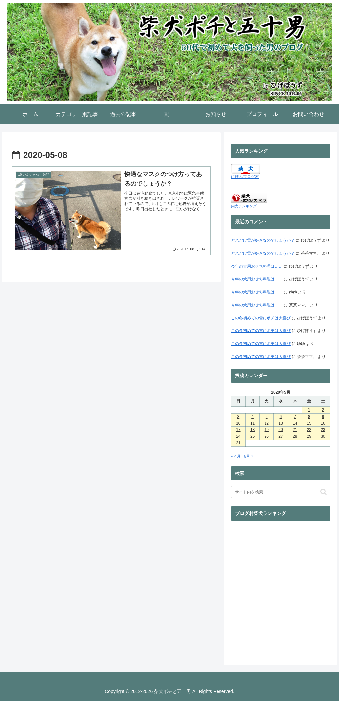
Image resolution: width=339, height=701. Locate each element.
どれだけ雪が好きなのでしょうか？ (263, 240)
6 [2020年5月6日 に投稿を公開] (281, 416)
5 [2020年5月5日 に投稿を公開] (267, 416)
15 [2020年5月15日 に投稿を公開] (309, 423)
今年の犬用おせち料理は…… (257, 266)
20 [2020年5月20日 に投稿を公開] (280, 429)
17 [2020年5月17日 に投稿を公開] (238, 429)
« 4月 (236, 456)
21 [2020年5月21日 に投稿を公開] (295, 429)
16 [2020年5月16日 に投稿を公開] (323, 423)
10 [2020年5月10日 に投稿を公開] (238, 423)
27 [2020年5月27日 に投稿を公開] (280, 436)
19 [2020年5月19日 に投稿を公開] (267, 429)
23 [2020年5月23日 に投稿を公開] (323, 429)
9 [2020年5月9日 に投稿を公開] (323, 416)
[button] (323, 492)
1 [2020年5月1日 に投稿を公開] (309, 409)
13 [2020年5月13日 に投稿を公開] (280, 423)
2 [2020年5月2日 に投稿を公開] (323, 409)
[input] (280, 492)
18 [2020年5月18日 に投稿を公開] (252, 429)
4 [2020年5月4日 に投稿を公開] (252, 416)
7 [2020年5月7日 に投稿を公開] (295, 416)
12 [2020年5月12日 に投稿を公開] (267, 423)
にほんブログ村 (245, 177)
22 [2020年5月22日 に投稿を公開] (309, 429)
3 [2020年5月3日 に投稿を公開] (238, 416)
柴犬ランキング (244, 206)
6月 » (249, 456)
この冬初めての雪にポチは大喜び (261, 318)
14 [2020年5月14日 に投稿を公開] (295, 423)
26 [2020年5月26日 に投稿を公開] (267, 436)
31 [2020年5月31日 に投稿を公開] (238, 443)
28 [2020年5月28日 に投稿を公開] (295, 436)
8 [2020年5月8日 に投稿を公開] (309, 416)
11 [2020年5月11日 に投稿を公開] (252, 423)
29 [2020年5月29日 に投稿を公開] (309, 436)
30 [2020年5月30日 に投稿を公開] (323, 436)
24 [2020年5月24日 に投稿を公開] (238, 436)
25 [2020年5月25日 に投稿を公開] (252, 436)
